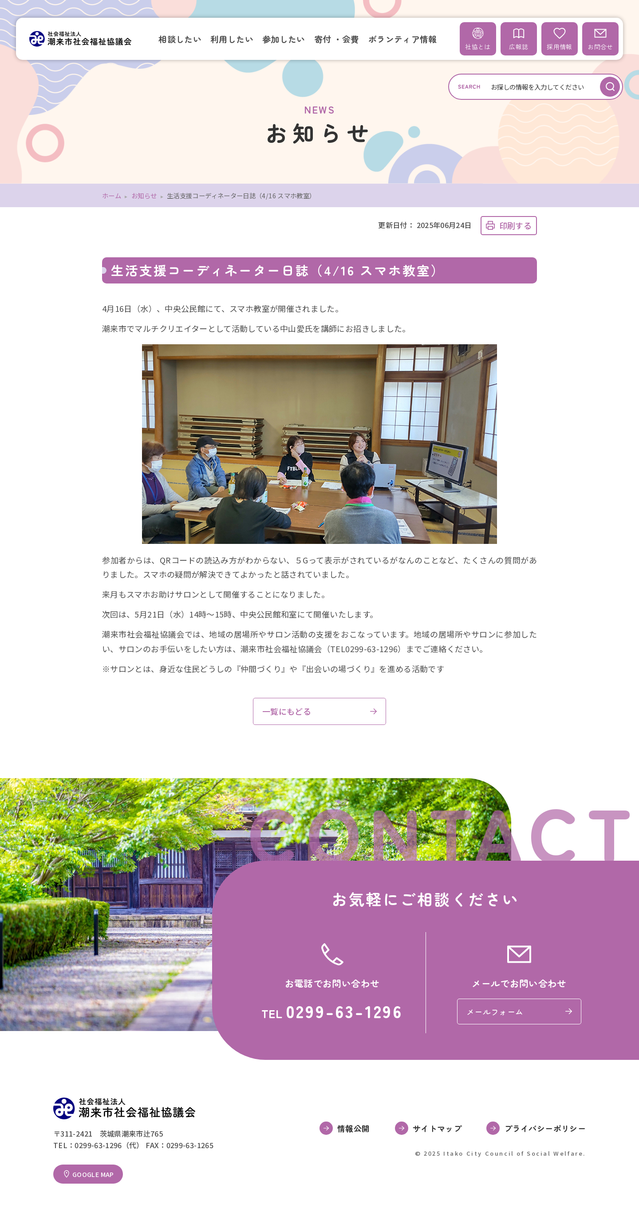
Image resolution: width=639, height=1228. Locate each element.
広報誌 (518, 39)
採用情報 (559, 39)
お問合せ (600, 39)
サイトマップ (437, 1128)
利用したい (231, 39)
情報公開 (353, 1128)
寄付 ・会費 (336, 39)
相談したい (179, 39)
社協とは (477, 39)
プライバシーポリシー (545, 1128)
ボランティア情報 (402, 39)
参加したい (283, 39)
